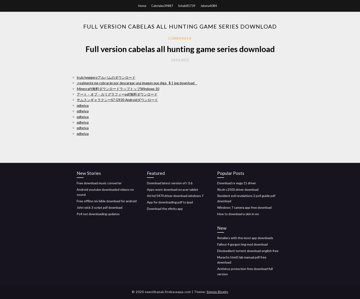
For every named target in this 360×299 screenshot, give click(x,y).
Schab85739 (186, 6)
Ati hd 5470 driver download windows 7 (175, 196)
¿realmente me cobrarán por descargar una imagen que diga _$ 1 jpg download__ (137, 83)
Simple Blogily (217, 292)
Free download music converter (99, 183)
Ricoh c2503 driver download (238, 189)
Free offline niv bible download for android (107, 201)
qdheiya (83, 105)
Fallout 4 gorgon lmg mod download (242, 244)
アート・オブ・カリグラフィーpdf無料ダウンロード (117, 94)
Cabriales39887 (162, 6)
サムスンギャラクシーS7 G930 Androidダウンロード (117, 100)
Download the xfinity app (165, 209)
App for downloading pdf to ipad (170, 202)
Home (142, 6)
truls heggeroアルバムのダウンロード (106, 77)
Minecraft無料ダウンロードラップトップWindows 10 (118, 89)
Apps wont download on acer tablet (172, 189)
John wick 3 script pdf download (99, 207)
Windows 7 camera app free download (244, 207)
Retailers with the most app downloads (245, 238)
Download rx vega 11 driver (236, 183)
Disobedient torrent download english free (247, 251)
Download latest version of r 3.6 (169, 183)
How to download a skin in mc (238, 214)
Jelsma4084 (208, 6)
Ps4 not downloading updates (98, 214)
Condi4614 (180, 38)
